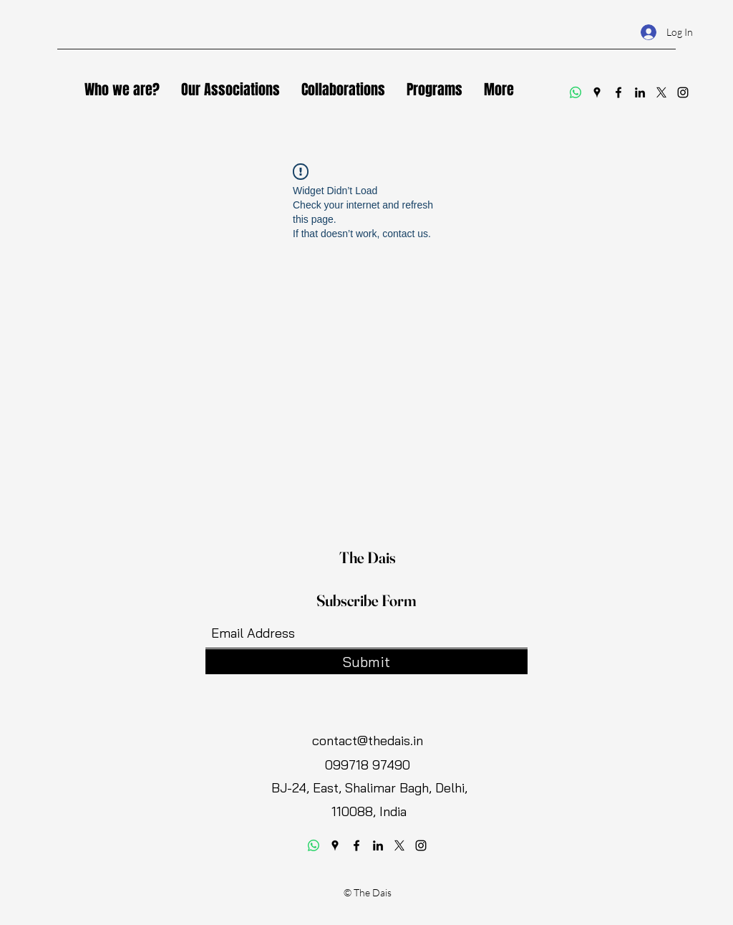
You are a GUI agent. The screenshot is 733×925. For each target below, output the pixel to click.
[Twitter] (661, 92)
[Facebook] (618, 92)
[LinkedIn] (640, 92)
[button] (230, 89)
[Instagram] (683, 92)
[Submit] (366, 661)
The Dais (367, 557)
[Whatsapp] (575, 92)
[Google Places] (597, 92)
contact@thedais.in (367, 740)
